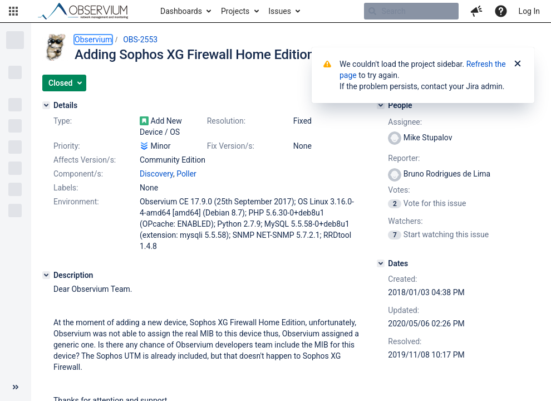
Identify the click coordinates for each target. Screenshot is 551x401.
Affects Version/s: (84, 159)
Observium (93, 39)
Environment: (76, 201)
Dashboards (181, 11)
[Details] (46, 105)
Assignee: (405, 122)
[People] (381, 105)
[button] (13, 11)
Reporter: (404, 158)
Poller (186, 173)
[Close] (517, 64)
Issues (279, 11)
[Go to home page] (88, 11)
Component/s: (78, 173)
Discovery (156, 173)
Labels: (65, 187)
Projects (235, 11)
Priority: (66, 145)
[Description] (46, 275)
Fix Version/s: (230, 145)
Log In (529, 11)
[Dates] (381, 263)
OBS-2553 (140, 39)
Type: (62, 120)
